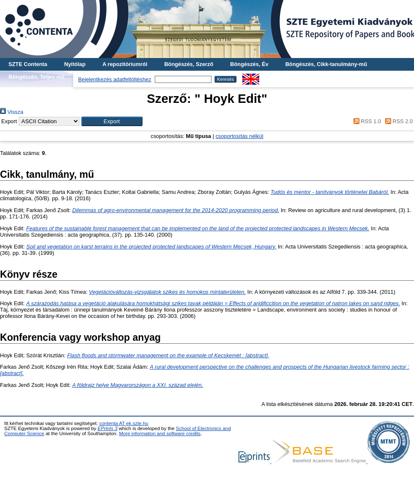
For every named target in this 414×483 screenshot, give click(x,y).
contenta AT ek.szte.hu (123, 423)
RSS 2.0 (397, 121)
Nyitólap (74, 64)
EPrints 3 (108, 428)
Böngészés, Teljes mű (36, 77)
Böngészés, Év (249, 64)
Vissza (11, 112)
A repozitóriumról (124, 64)
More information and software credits (159, 433)
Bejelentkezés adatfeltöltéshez (114, 79)
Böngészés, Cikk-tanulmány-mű (326, 64)
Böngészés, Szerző (188, 64)
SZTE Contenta (27, 64)
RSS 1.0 (366, 121)
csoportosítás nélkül (239, 136)
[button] (112, 121)
